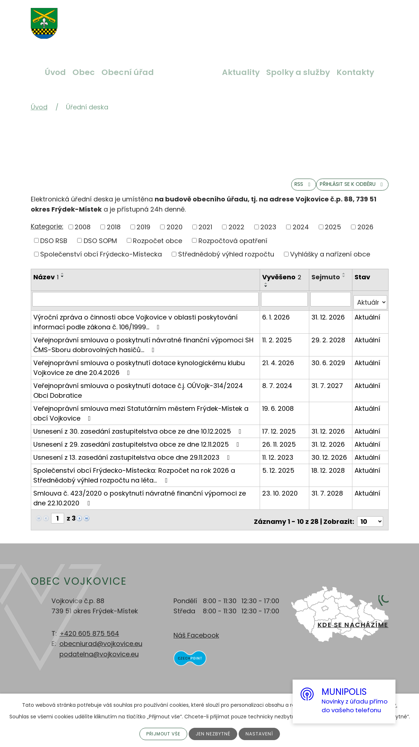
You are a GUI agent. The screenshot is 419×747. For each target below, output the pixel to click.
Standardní (156, 19)
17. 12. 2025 (280, 434)
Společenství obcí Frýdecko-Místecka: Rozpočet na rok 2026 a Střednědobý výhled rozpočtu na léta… (134, 478)
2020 (175, 233)
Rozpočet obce (157, 246)
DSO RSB (53, 246)
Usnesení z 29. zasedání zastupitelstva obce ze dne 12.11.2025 (137, 447)
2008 (83, 233)
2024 (301, 233)
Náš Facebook (196, 634)
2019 (143, 233)
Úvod (55, 72)
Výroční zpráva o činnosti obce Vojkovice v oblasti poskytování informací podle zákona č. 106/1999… (135, 325)
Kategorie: (47, 232)
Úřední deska (187, 72)
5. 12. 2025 (279, 473)
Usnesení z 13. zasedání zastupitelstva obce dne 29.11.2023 (133, 460)
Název (46, 283)
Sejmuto (326, 283)
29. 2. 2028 (329, 342)
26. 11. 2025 (280, 447)
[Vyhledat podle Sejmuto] (331, 305)
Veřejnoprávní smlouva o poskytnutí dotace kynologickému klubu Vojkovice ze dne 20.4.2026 (139, 370)
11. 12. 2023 (278, 460)
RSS (270, 189)
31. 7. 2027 (328, 388)
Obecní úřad (127, 72)
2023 (268, 233)
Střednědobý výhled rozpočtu (226, 260)
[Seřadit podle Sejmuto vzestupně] (345, 280)
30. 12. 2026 (330, 460)
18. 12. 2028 (328, 473)
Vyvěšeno (282, 283)
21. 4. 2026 (279, 365)
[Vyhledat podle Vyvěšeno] (285, 305)
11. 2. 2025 (278, 342)
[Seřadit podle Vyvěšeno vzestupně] (267, 289)
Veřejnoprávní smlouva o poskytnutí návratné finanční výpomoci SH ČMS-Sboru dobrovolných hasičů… (143, 347)
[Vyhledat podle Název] (146, 305)
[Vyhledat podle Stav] (370, 305)
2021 (205, 233)
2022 (236, 233)
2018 (114, 233)
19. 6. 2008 (278, 411)
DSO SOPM (100, 246)
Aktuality (241, 72)
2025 (333, 233)
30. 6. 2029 (329, 365)
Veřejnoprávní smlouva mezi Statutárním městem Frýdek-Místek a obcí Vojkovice (140, 416)
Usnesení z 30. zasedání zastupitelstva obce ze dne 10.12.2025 (138, 434)
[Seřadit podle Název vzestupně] (63, 280)
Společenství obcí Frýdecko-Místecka (101, 260)
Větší (139, 19)
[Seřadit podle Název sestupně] (63, 282)
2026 (365, 233)
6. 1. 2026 (276, 320)
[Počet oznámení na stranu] (370, 521)
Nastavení (263, 733)
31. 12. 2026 (328, 320)
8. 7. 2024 (278, 388)
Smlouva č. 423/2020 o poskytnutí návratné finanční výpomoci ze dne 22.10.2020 (139, 501)
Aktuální (368, 320)
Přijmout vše (160, 733)
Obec (83, 72)
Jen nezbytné (215, 733)
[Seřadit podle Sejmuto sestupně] (345, 282)
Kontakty (355, 72)
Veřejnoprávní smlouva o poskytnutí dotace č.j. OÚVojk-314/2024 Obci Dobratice (138, 393)
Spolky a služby (298, 72)
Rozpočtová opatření (232, 246)
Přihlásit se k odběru (339, 189)
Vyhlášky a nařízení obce (330, 260)
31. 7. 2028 (328, 496)
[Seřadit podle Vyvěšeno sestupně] (267, 292)
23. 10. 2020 (280, 496)
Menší (173, 19)
